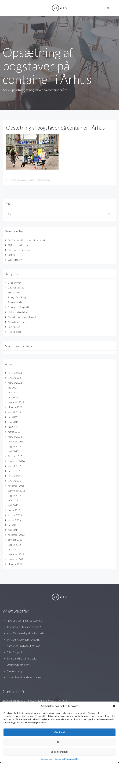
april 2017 (13, 451)
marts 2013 (14, 549)
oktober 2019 (15, 407)
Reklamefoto (14, 331)
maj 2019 (13, 416)
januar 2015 (14, 519)
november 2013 (16, 534)
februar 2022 (15, 382)
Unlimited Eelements (19, 664)
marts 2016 (14, 470)
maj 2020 (13, 397)
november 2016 (16, 461)
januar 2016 (14, 480)
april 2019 (13, 421)
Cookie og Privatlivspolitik (66, 759)
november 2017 (16, 441)
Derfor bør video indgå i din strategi (26, 240)
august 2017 (14, 446)
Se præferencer (59, 751)
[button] (114, 706)
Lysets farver (15, 259)
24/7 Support (14, 652)
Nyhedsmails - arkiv (18, 321)
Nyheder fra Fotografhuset (22, 316)
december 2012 (16, 554)
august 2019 (14, 412)
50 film (11, 254)
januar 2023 (14, 377)
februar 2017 (15, 456)
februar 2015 (15, 515)
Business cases (16, 287)
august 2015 (14, 495)
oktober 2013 (15, 539)
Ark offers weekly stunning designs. (27, 633)
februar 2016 (15, 475)
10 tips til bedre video (19, 244)
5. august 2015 (28, 179)
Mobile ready (14, 671)
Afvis (59, 742)
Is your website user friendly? (24, 626)
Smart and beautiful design (22, 658)
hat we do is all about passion (23, 645)
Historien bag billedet (19, 312)
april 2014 (13, 529)
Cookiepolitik (47, 759)
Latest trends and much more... (24, 677)
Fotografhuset (13, 179)
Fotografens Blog (17, 297)
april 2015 (13, 505)
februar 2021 (15, 392)
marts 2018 (14, 431)
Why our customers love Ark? (23, 639)
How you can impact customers (24, 620)
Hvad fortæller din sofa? (20, 249)
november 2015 (16, 485)
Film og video (14, 292)
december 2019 (16, 402)
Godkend (59, 732)
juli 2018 (12, 426)
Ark (5, 90)
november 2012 (16, 559)
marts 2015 (14, 510)
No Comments (43, 179)
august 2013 (14, 544)
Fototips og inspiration (19, 307)
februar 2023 (15, 372)
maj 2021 (13, 387)
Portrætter (14, 326)
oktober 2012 (15, 564)
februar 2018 (15, 436)
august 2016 (14, 466)
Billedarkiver (14, 282)
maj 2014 (13, 524)
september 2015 (16, 490)
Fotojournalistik (16, 302)
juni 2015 (13, 500)
